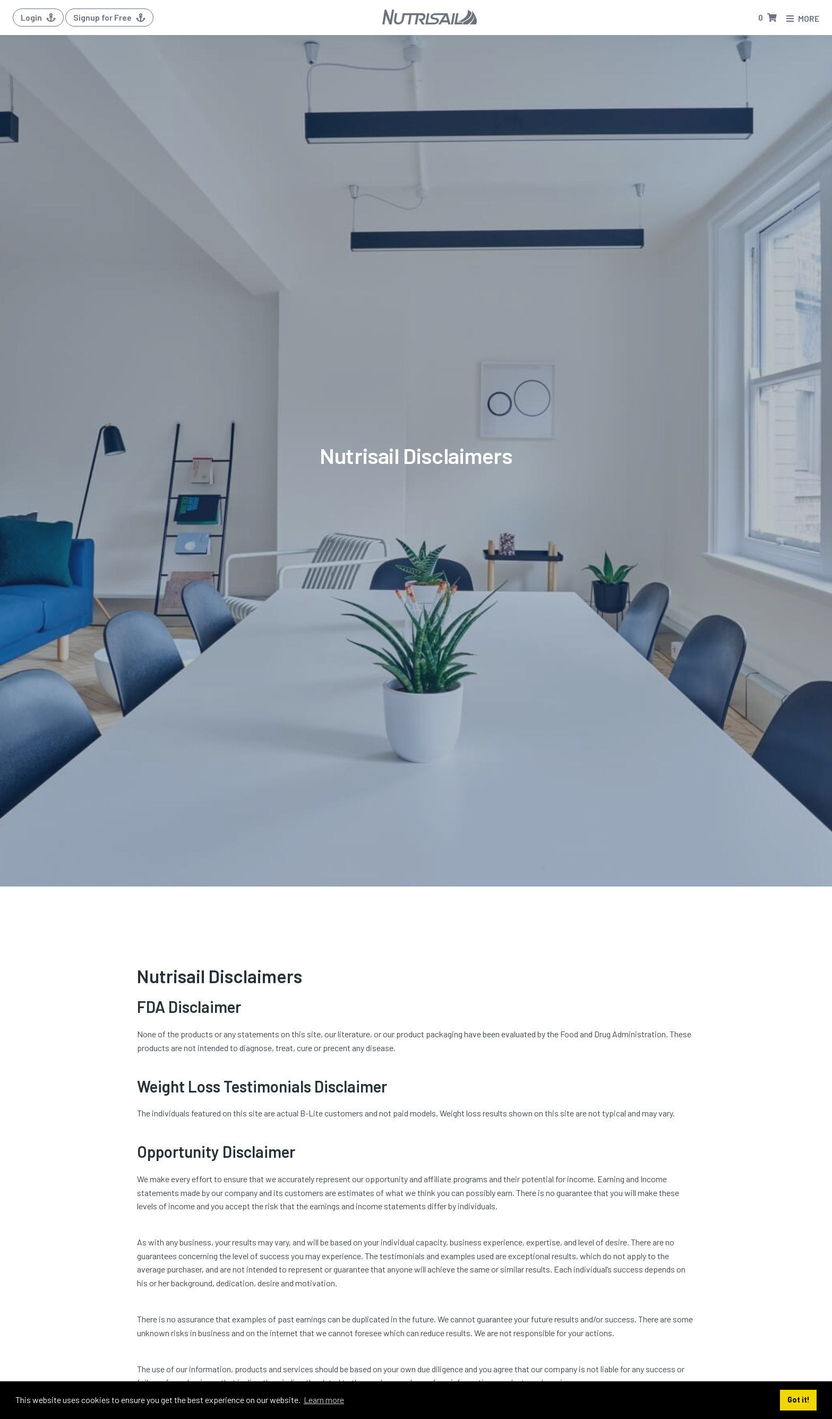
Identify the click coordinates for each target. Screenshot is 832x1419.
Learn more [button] (324, 1400)
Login (38, 17)
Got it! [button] (798, 1399)
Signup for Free (109, 17)
